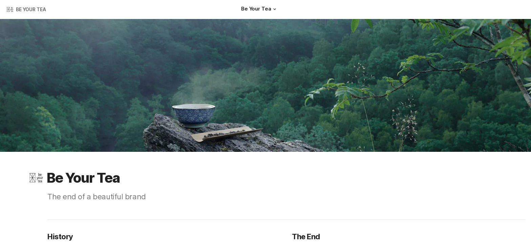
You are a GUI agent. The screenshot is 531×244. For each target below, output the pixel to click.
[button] (274, 9)
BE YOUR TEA (31, 9)
